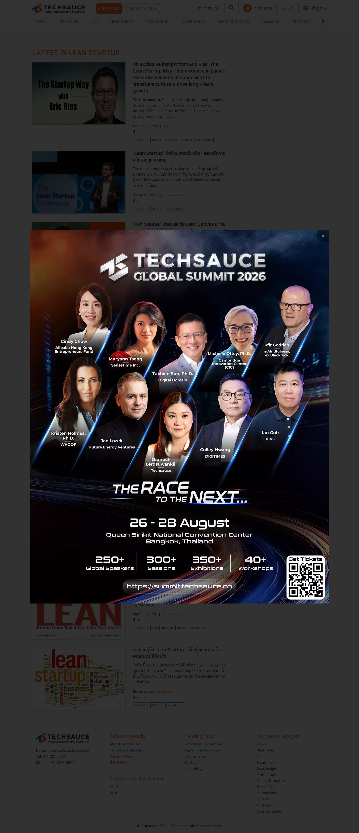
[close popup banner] (323, 236)
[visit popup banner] (179, 417)
